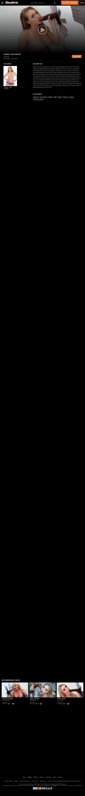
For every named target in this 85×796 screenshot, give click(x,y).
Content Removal (78, 785)
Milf (55, 97)
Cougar (71, 97)
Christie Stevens (7, 698)
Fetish (59, 97)
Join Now (76, 56)
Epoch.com (10, 785)
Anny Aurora (61, 698)
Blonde (50, 97)
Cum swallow (43, 97)
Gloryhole (5, 702)
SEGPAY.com (55, 785)
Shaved (65, 97)
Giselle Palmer (34, 698)
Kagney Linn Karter (8, 88)
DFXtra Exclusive (38, 99)
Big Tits (36, 97)
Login (82, 3)
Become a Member (69, 3)
